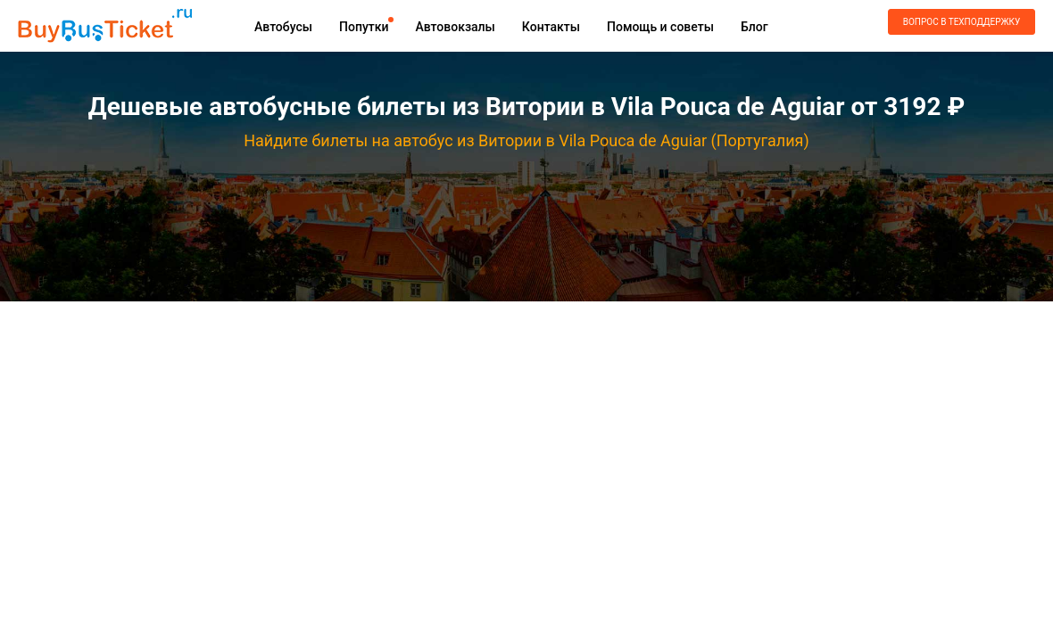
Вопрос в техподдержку (961, 22)
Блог (754, 27)
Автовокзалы (454, 27)
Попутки (363, 27)
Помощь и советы (660, 27)
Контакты (551, 27)
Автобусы (283, 27)
